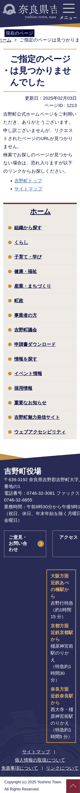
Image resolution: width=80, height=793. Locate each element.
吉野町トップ (28, 180)
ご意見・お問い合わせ (18, 543)
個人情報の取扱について (40, 760)
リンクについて (62, 768)
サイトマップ (28, 188)
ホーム (40, 211)
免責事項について (19, 768)
